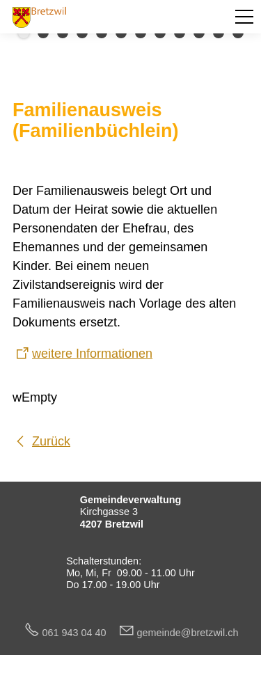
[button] (244, 17)
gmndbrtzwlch (188, 632)
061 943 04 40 (80, 632)
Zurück (51, 441)
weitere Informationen (92, 354)
